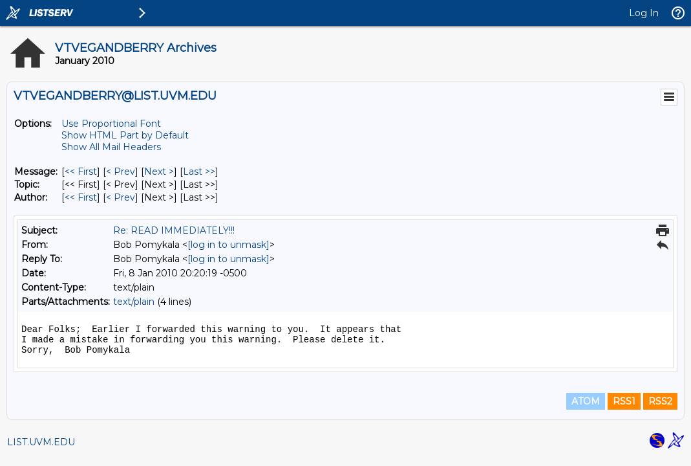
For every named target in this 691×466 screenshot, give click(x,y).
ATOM (585, 401)
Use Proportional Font (111, 123)
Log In (644, 13)
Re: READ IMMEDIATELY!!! (174, 230)
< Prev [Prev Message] (120, 171)
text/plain (133, 301)
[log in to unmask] (228, 244)
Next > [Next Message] (159, 171)
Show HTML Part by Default (125, 135)
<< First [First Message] (81, 171)
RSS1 (624, 401)
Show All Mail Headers (111, 147)
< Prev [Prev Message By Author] (120, 197)
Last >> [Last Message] (199, 171)
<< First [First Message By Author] (81, 197)
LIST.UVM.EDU (41, 442)
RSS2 (660, 401)
